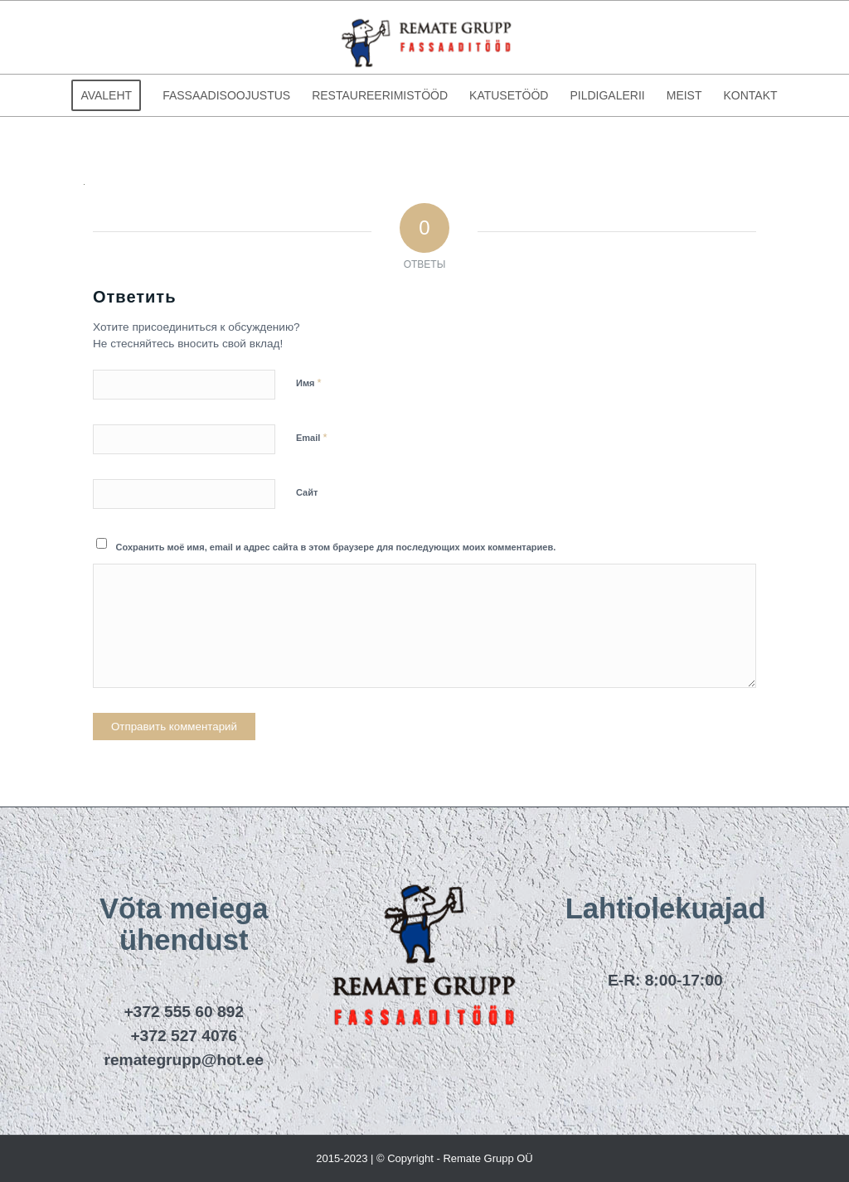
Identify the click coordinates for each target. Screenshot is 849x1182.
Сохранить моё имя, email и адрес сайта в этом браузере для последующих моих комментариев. (336, 547)
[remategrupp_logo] (424, 37)
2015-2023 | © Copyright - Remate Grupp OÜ (424, 1158)
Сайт (307, 492)
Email (311, 437)
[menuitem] (106, 95)
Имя (309, 382)
